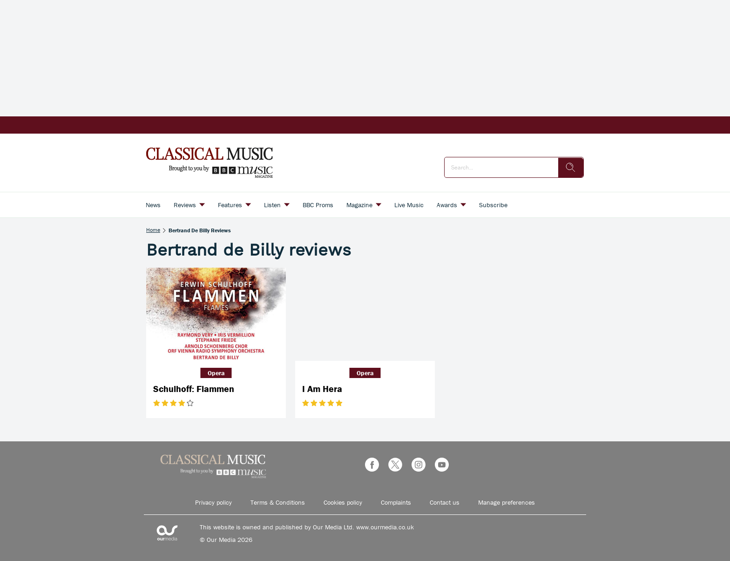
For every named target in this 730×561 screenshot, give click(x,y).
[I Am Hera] (365, 314)
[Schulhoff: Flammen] (216, 314)
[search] (570, 167)
